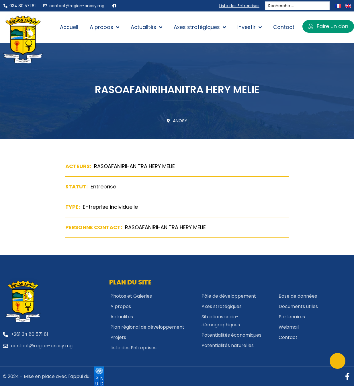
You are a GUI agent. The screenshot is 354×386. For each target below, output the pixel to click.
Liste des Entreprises (240, 5)
